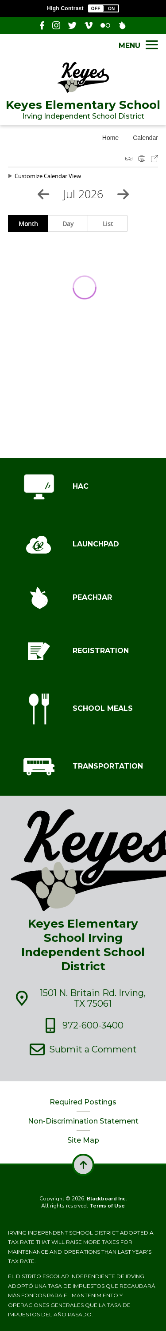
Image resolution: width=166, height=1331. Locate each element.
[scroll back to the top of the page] (83, 1165)
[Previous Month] (43, 194)
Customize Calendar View (48, 176)
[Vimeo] (89, 25)
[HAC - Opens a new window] (83, 486)
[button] (103, 8)
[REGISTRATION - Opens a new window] (83, 651)
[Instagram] (56, 25)
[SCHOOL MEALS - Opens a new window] (83, 709)
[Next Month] (123, 194)
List (108, 223)
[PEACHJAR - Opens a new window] (83, 598)
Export (154, 158)
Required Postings (83, 1102)
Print (141, 158)
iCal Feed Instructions (128, 158)
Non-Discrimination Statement (83, 1121)
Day (67, 223)
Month (28, 223)
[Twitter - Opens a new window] (72, 25)
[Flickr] (105, 25)
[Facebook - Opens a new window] (42, 25)
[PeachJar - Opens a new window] (122, 25)
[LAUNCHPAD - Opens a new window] (83, 544)
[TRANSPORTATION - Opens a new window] (83, 766)
